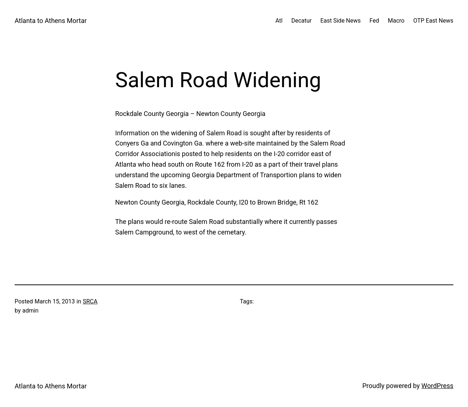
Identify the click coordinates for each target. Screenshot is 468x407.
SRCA (90, 301)
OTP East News (433, 20)
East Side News (340, 20)
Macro (396, 20)
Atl (278, 20)
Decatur (301, 20)
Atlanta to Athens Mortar (51, 20)
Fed (374, 20)
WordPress (437, 385)
